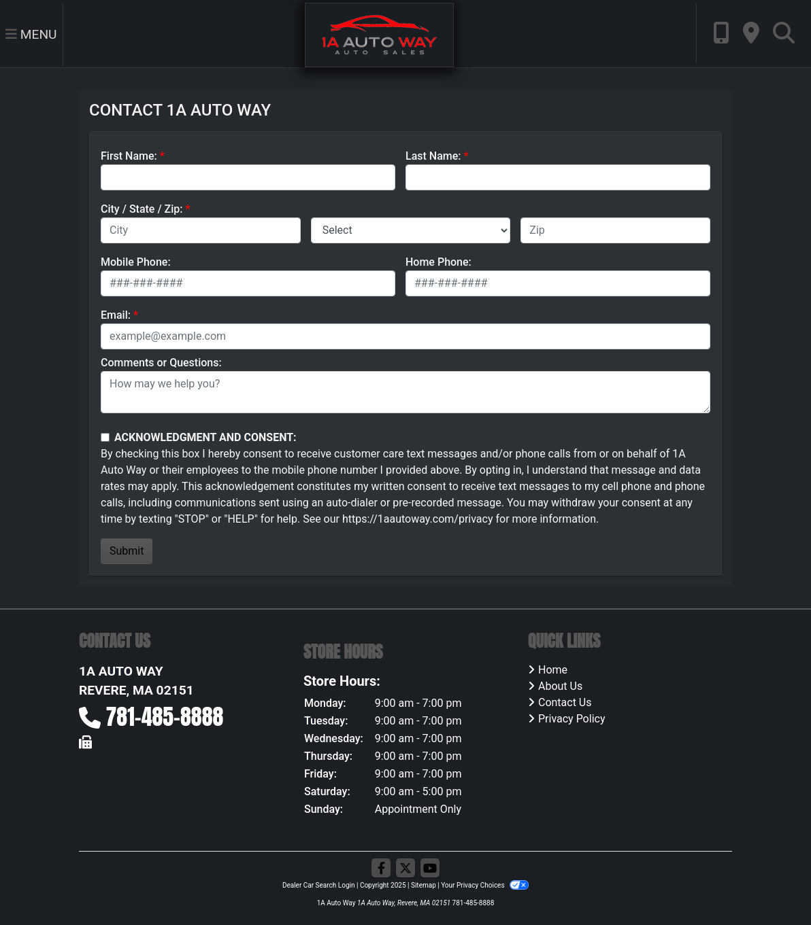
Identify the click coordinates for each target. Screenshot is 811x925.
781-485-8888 (165, 716)
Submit (127, 550)
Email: (116, 315)
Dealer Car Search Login (318, 885)
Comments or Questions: (161, 362)
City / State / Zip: (142, 209)
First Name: (129, 156)
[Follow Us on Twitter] (405, 868)
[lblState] (411, 230)
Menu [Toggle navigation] (31, 34)
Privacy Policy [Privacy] (572, 718)
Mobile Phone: (136, 262)
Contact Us (565, 702)
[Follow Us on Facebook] (381, 868)
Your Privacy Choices (485, 885)
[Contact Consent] (105, 437)
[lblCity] (201, 230)
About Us (560, 686)
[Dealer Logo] (379, 34)
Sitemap (423, 885)
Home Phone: (438, 262)
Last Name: (433, 156)
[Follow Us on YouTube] (430, 868)
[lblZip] (615, 230)
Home (552, 669)
